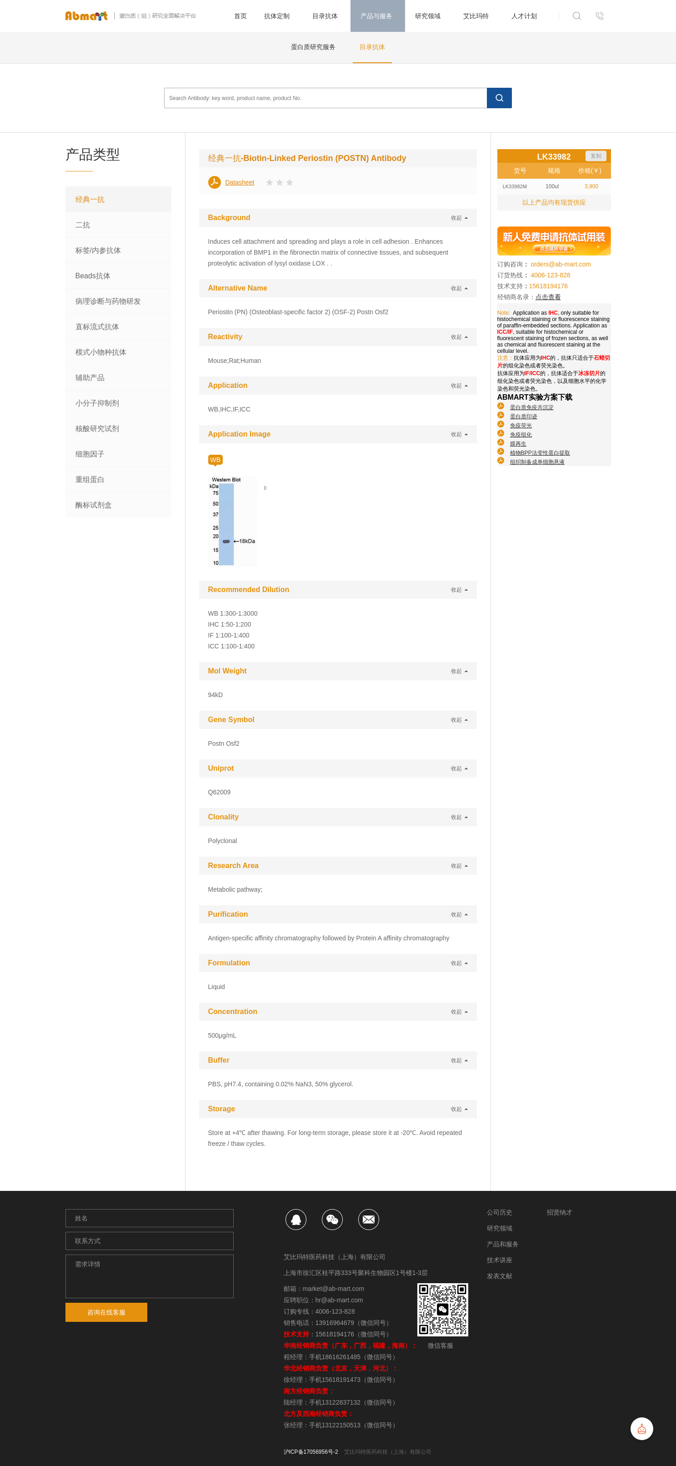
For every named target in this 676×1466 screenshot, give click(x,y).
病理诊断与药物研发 (108, 301)
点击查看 (548, 297)
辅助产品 (90, 378)
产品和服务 (503, 1244)
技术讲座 (499, 1260)
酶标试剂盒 (93, 505)
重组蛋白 (90, 479)
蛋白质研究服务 (313, 46)
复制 (596, 156)
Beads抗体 (92, 276)
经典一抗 (90, 199)
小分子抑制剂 (97, 403)
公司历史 (499, 1212)
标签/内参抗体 (98, 250)
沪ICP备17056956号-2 (311, 1452)
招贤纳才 (559, 1212)
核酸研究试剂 (97, 428)
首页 (240, 16)
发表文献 (499, 1276)
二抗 (82, 225)
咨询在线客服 (106, 1312)
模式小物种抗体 (100, 352)
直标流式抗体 (97, 327)
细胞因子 (90, 454)
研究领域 (499, 1228)
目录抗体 (372, 46)
